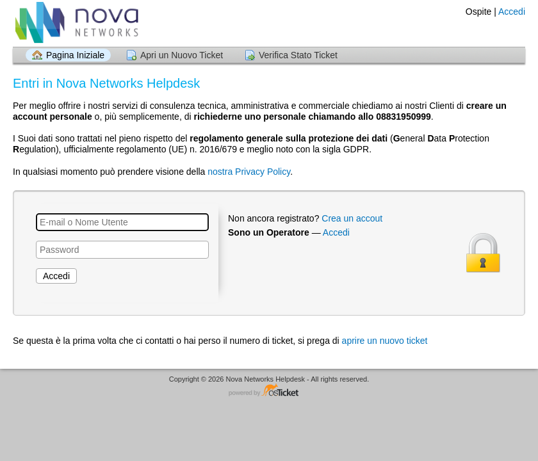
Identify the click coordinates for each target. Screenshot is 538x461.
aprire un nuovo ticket (385, 341)
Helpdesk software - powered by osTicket (269, 391)
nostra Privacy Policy (249, 171)
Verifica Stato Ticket (298, 55)
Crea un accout (352, 218)
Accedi (511, 11)
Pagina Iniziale (75, 55)
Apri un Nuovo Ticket (181, 55)
